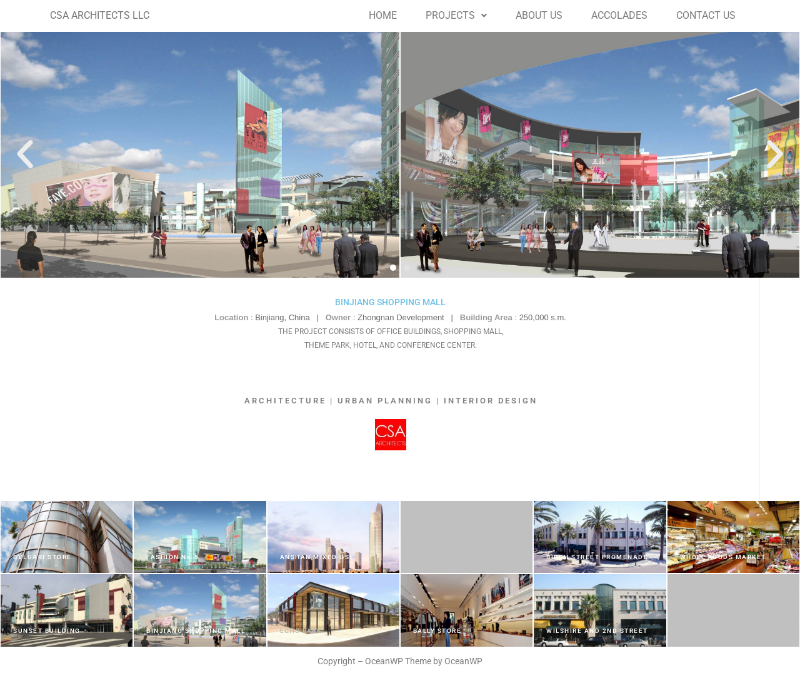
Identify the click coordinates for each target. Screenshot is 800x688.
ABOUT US (539, 15)
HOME (383, 15)
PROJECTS (456, 15)
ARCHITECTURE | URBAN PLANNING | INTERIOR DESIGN (391, 400)
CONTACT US (706, 15)
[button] (456, 15)
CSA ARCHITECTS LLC (99, 15)
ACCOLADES (619, 15)
